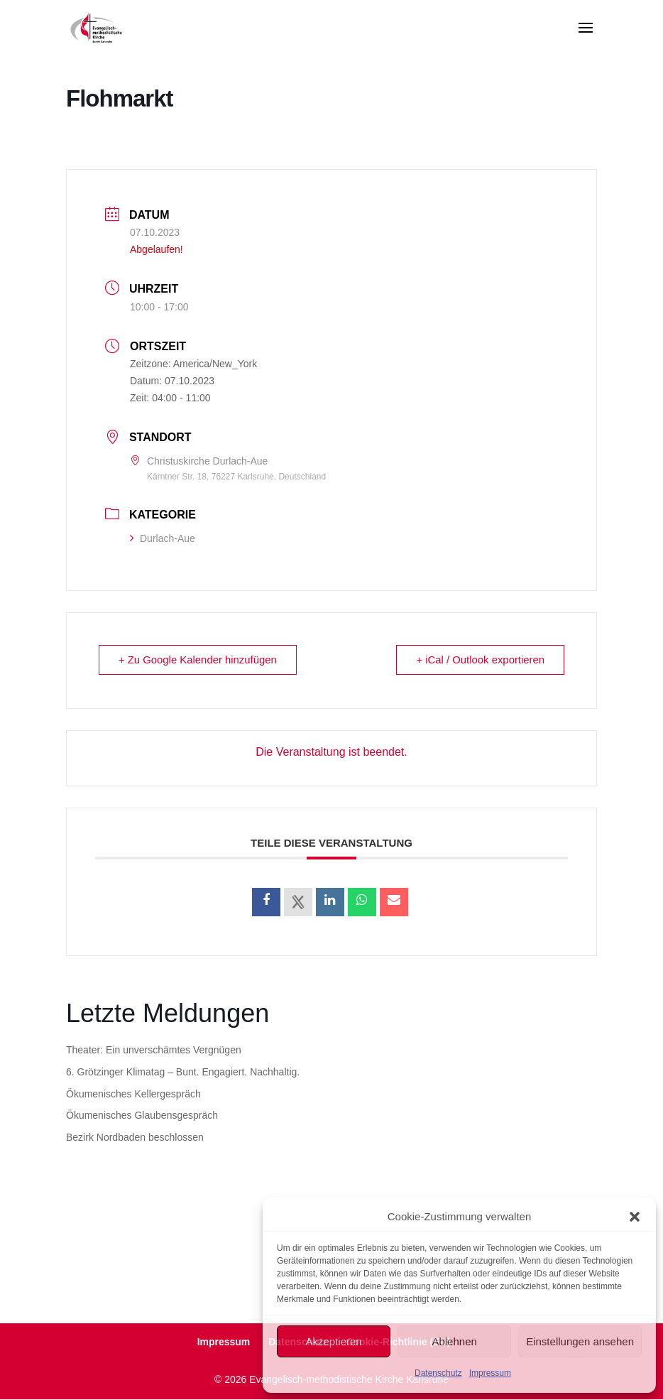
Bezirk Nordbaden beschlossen (135, 1138)
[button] (635, 1217)
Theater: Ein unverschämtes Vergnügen (153, 1050)
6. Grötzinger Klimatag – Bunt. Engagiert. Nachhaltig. (183, 1072)
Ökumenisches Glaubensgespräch (142, 1116)
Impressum (490, 1373)
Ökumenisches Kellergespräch (133, 1094)
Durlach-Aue (162, 538)
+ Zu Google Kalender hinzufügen (199, 660)
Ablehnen (454, 1341)
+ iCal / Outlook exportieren (479, 660)
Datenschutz (438, 1373)
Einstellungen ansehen (580, 1341)
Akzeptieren (333, 1341)
